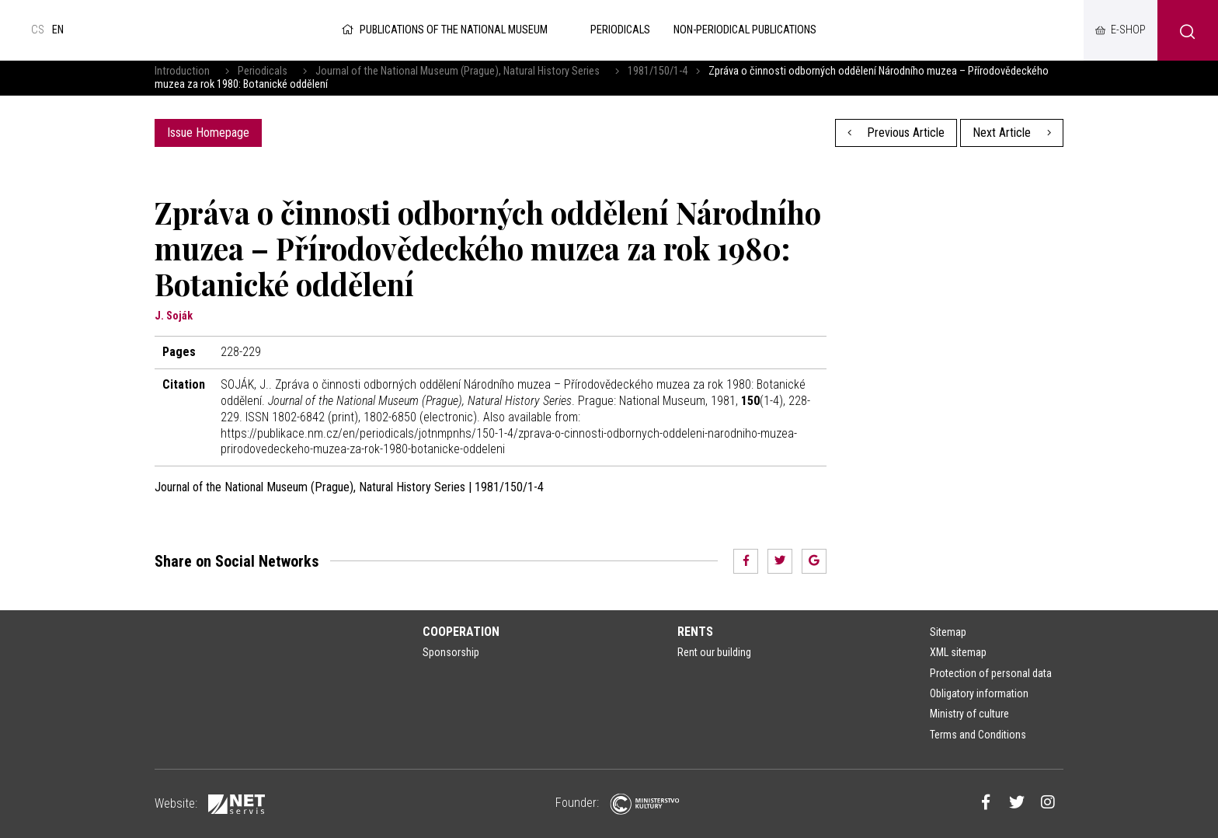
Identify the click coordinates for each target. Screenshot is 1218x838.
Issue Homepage (208, 132)
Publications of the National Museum (443, 30)
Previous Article (896, 132)
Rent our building (714, 652)
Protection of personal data (991, 673)
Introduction (182, 71)
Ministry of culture (969, 713)
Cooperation (461, 631)
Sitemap (948, 632)
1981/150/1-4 (657, 71)
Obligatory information (979, 693)
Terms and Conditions (978, 734)
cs (37, 30)
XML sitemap (958, 652)
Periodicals (262, 71)
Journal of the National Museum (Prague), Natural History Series (457, 71)
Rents (695, 631)
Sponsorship (451, 652)
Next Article (1012, 132)
